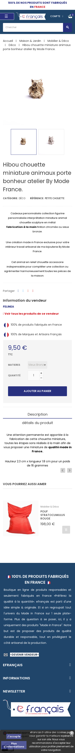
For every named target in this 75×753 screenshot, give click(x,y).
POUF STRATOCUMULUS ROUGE (52, 515)
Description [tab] (38, 414)
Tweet (23, 291)
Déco (22, 198)
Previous (62, 470)
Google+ (28, 291)
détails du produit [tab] (37, 422)
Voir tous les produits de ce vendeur (31, 314)
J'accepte (13, 736)
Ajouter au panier (37, 391)
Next (69, 470)
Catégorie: (10, 198)
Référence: (37, 198)
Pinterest (33, 291)
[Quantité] (33, 375)
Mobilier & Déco (49, 506)
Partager (18, 291)
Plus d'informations (14, 745)
